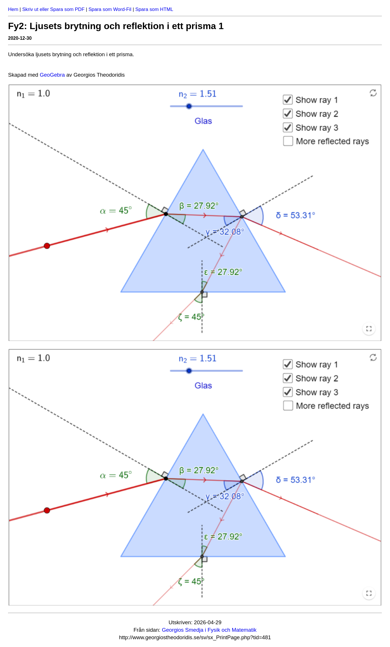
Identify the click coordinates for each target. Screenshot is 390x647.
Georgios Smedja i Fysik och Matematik (209, 630)
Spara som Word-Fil (109, 9)
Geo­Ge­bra (52, 75)
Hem (13, 9)
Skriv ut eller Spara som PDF (53, 9)
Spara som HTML (154, 9)
